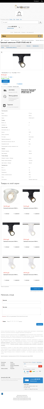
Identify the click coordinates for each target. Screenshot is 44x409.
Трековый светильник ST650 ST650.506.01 (33, 241)
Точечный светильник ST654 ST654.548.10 (13, 208)
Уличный (34, 362)
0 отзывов (19, 46)
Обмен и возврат (4, 368)
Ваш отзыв (5, 307)
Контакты (3, 365)
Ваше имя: (5, 300)
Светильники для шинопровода (28, 40)
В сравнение (19, 83)
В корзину (5, 81)
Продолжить (39, 324)
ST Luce (9, 72)
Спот (21, 19)
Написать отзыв (16, 86)
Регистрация (36, 1)
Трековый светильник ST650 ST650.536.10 (13, 274)
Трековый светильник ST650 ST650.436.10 (13, 241)
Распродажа (3, 362)
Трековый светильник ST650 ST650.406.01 (33, 208)
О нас (12, 32)
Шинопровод (39, 362)
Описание (28, 46)
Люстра (11, 19)
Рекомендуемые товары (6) (11, 47)
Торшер (17, 19)
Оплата (11, 362)
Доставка (3, 363)
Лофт (14, 19)
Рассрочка (23, 32)
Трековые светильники (15, 40)
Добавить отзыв (37, 288)
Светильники (6, 40)
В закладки (5, 83)
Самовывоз (12, 363)
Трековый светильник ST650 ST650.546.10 (33, 274)
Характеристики (36, 46)
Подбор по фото (17, 32)
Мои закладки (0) (30, 32)
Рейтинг (4, 321)
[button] (42, 1)
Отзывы (2, 47)
